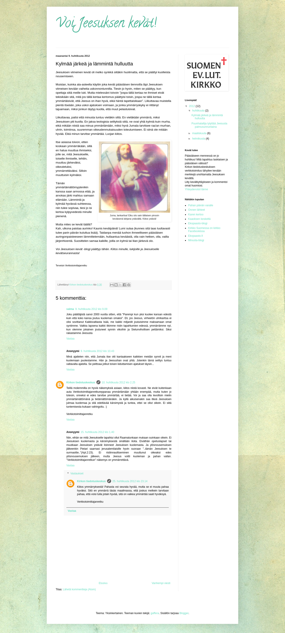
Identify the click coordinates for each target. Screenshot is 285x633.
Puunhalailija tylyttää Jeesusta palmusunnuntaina (209, 125)
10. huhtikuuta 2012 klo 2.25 (118, 382)
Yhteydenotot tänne (196, 189)
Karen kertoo (196, 214)
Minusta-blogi (196, 240)
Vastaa (70, 338)
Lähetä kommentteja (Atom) (79, 589)
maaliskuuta (199, 133)
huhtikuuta (198, 110)
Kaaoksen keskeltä (199, 218)
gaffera (155, 613)
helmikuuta (199, 138)
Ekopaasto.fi (195, 235)
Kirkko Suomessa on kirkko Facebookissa (204, 230)
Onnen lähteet (196, 209)
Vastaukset (76, 473)
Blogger (184, 613)
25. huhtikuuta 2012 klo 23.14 (129, 481)
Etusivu (103, 583)
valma (70, 309)
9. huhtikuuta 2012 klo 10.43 (97, 351)
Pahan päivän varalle (200, 205)
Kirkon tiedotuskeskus (80, 382)
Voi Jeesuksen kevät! (106, 24)
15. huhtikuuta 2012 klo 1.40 (97, 432)
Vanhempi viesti (161, 583)
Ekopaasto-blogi (197, 223)
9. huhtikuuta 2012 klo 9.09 (91, 309)
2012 (192, 106)
